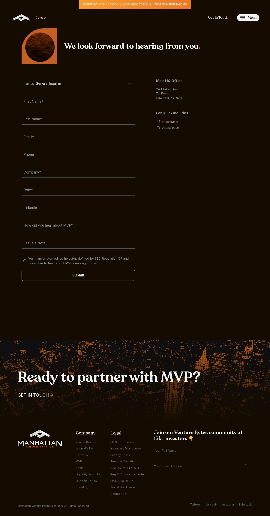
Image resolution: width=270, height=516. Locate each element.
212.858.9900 (170, 127)
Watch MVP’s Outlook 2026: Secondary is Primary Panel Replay (135, 4)
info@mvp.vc (170, 121)
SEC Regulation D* (108, 258)
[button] (78, 83)
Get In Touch (218, 17)
